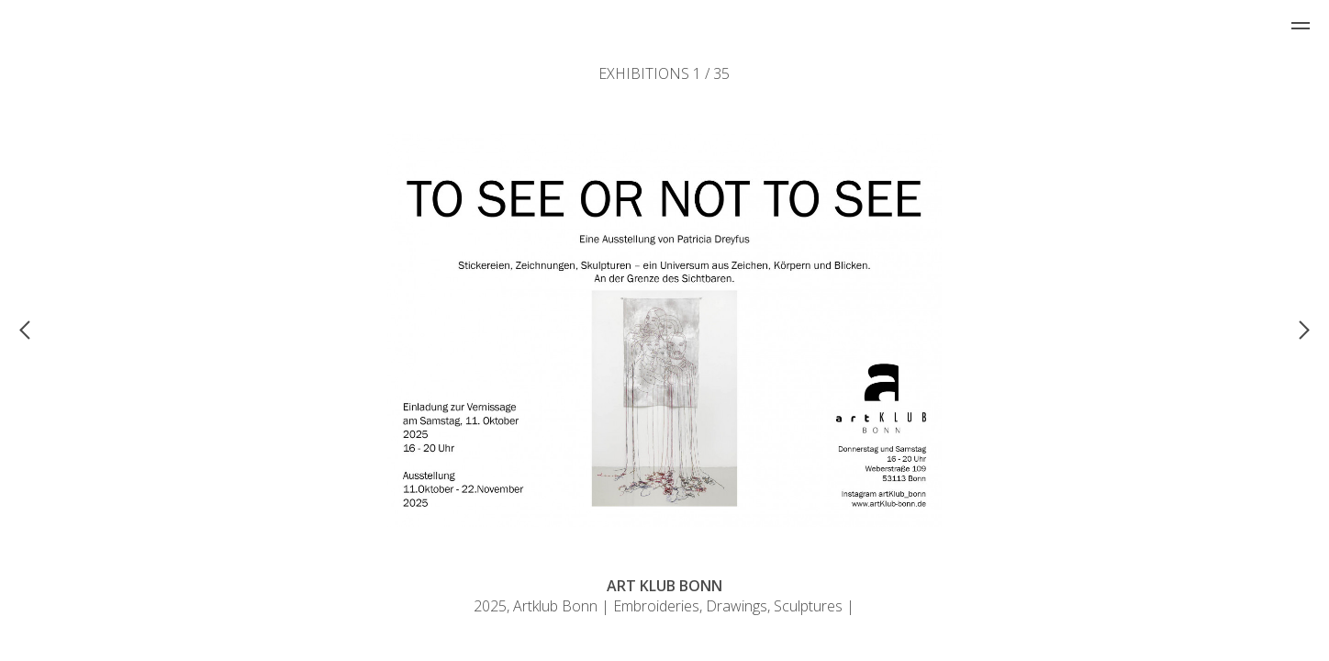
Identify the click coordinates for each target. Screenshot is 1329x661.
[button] (169, 328)
